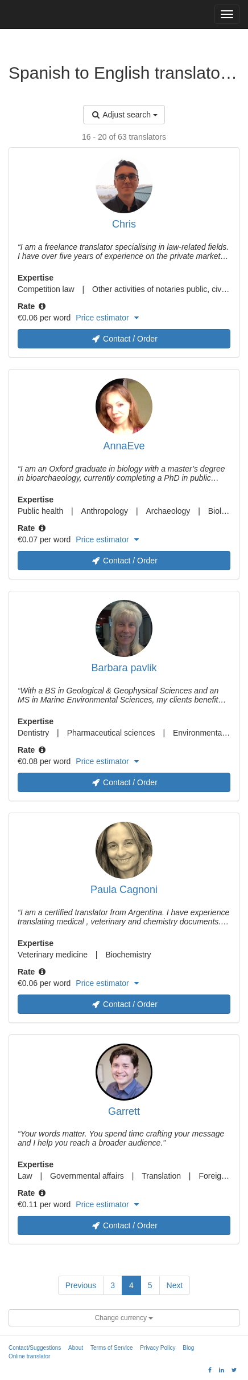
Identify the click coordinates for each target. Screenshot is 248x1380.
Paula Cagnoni (124, 889)
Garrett (124, 1111)
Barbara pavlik (123, 667)
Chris (124, 224)
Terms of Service (111, 1348)
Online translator (29, 1356)
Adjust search (124, 114)
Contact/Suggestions (35, 1348)
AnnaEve (123, 446)
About (75, 1348)
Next (175, 1285)
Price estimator (107, 317)
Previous (80, 1285)
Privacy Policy (157, 1348)
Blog (188, 1348)
